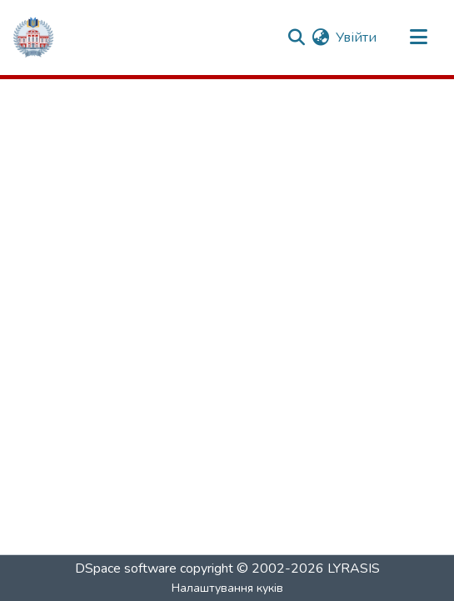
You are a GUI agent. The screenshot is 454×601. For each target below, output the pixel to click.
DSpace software (126, 568)
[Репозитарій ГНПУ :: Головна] (33, 37)
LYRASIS (353, 568)
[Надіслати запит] (296, 38)
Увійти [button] (357, 37)
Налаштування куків (227, 588)
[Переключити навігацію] (418, 37)
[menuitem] (320, 38)
